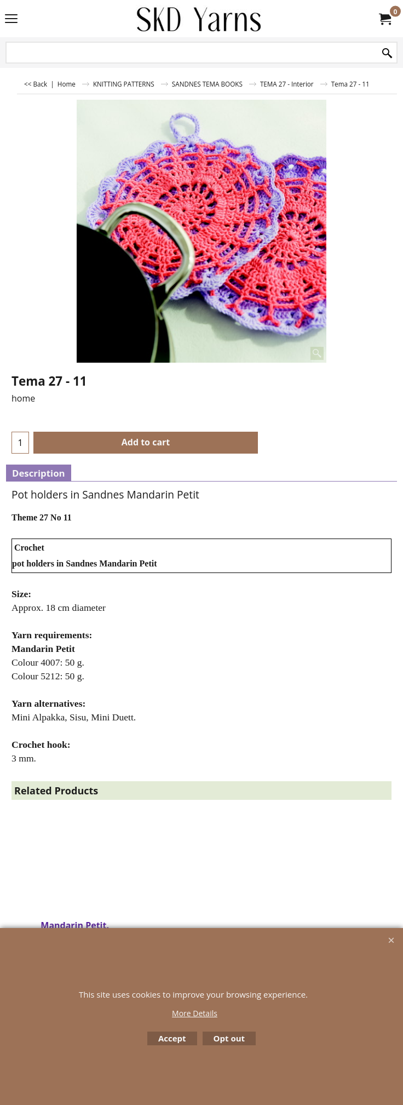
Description (38, 473)
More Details (194, 1013)
